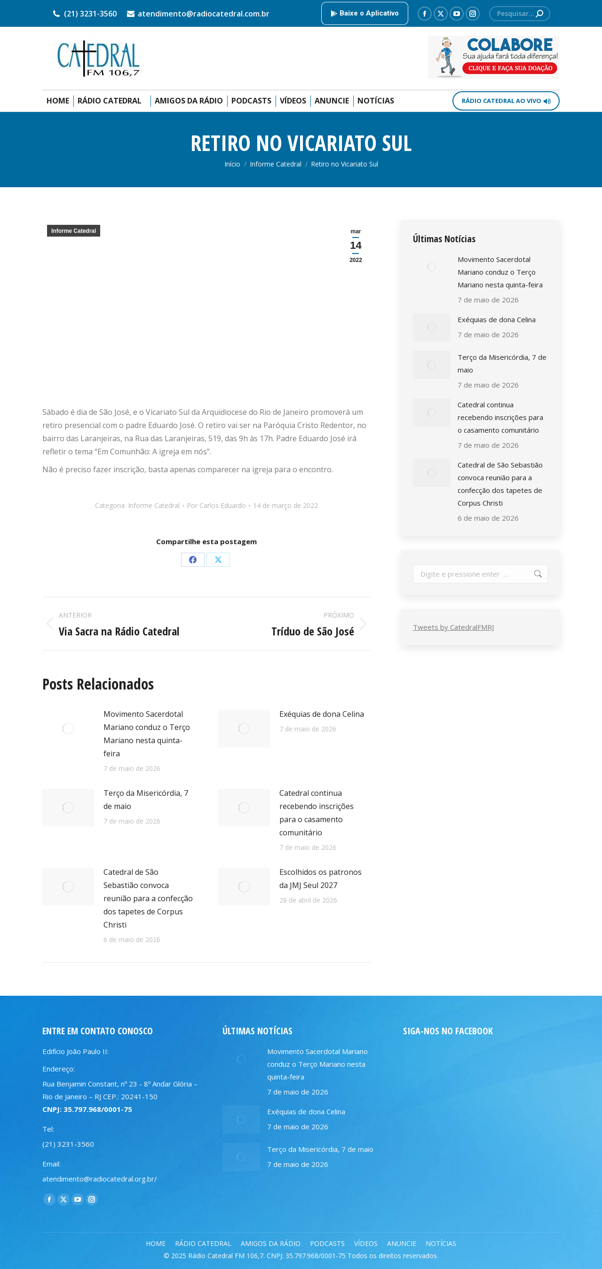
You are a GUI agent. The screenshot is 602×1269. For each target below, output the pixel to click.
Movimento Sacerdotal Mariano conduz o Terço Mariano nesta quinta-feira (146, 734)
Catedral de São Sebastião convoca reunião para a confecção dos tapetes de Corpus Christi (148, 898)
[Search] (519, 13)
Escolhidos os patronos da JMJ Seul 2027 (320, 878)
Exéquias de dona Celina (321, 714)
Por (216, 505)
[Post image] (68, 728)
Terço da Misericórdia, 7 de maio (145, 799)
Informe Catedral (73, 231)
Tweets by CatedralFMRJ (453, 627)
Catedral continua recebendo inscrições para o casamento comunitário (316, 813)
